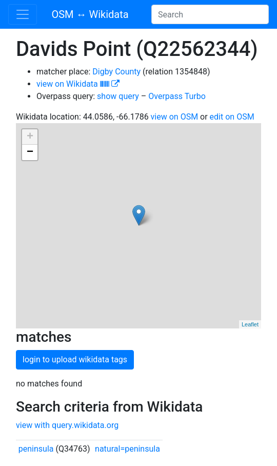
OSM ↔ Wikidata (89, 14)
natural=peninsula (127, 449)
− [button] (30, 152)
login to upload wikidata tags (75, 359)
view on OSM (175, 117)
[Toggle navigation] (22, 14)
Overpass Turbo (177, 96)
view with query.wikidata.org (67, 425)
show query (118, 96)
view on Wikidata (78, 84)
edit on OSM (232, 117)
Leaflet (250, 324)
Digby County (116, 71)
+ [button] (30, 137)
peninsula (36, 449)
